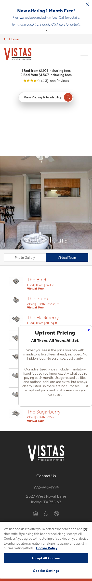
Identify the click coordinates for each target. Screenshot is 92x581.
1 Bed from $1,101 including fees (46, 70)
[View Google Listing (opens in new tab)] (46, 80)
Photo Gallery (25, 189)
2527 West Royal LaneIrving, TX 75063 (46, 430)
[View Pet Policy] (46, 455)
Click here (58, 24)
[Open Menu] (84, 54)
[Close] (85, 529)
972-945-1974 (46, 418)
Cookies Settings (46, 571)
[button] (46, 30)
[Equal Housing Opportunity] (35, 444)
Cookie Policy (46, 548)
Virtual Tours (67, 189)
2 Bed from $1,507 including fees (46, 75)
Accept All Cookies (45, 558)
